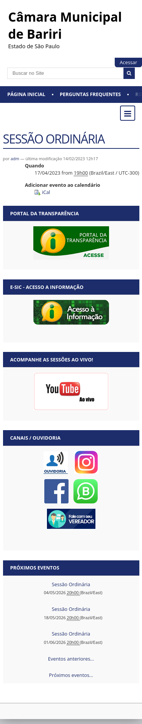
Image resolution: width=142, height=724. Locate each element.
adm (15, 158)
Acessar (128, 62)
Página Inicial (26, 94)
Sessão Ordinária (71, 584)
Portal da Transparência (44, 213)
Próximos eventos (34, 567)
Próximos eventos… (71, 675)
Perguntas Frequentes (90, 94)
